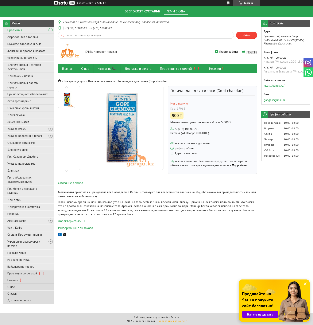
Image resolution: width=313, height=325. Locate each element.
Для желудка (16, 115)
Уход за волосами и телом (24, 136)
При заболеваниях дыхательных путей (19, 180)
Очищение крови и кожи (23, 108)
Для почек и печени (20, 76)
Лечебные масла (18, 122)
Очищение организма (21, 143)
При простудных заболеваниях (27, 94)
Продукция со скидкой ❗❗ (26, 273)
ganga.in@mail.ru (275, 100)
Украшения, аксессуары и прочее (23, 244)
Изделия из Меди (18, 260)
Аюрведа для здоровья (22, 37)
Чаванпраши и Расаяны (22, 58)
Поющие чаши (16, 253)
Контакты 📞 (107, 68)
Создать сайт (85, 2)
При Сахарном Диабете (22, 156)
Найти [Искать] (247, 35)
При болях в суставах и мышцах (22, 191)
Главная (67, 68)
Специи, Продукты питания (24, 234)
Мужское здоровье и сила (24, 44)
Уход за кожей (16, 129)
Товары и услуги (74, 81)
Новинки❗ (217, 68)
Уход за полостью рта (21, 163)
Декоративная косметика (23, 207)
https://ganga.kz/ (274, 85)
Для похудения (17, 150)
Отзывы (12, 293)
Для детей (14, 200)
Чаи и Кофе (14, 228)
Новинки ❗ (15, 280)
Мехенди (13, 214)
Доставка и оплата (19, 300)
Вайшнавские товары (21, 267)
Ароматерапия (16, 221)
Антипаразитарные (19, 101)
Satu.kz (175, 317)
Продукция (14, 30)
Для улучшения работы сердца (22, 85)
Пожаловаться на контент (172, 320)
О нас (11, 287)
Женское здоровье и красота (26, 51)
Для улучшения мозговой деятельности (24, 67)
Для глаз (13, 170)
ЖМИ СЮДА (176, 11)
